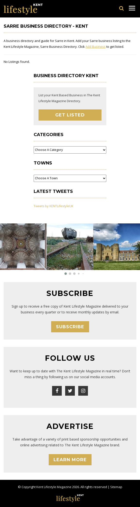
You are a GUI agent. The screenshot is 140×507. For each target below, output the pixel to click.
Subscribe (70, 326)
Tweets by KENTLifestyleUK (53, 206)
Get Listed (70, 115)
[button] (65, 273)
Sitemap (116, 487)
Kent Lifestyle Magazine (53, 487)
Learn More (70, 459)
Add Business (96, 46)
